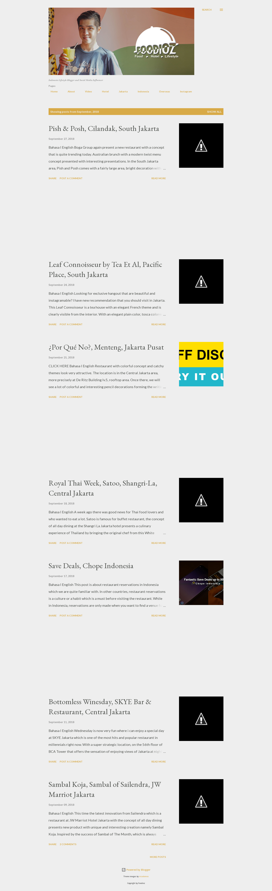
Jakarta (121, 91)
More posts (158, 856)
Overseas (162, 91)
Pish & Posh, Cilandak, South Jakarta (104, 128)
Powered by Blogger (136, 869)
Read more (158, 178)
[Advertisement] (107, 220)
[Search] (207, 10)
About (69, 91)
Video (86, 91)
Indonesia (141, 91)
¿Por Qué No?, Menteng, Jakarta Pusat (106, 347)
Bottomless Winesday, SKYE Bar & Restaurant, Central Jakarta (100, 707)
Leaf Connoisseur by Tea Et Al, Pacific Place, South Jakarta (105, 269)
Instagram (184, 91)
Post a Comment (71, 178)
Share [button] (53, 178)
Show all (214, 111)
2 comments (68, 844)
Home (52, 91)
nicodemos (144, 876)
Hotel (103, 91)
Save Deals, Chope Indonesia (91, 565)
